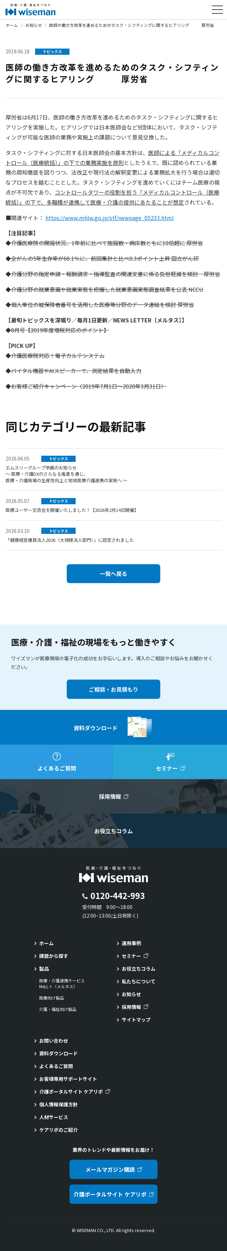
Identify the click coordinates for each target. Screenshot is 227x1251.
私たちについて (138, 981)
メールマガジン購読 (110, 1169)
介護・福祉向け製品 (57, 1009)
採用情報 (131, 1006)
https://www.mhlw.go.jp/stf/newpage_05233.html (109, 218)
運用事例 (131, 943)
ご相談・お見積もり (113, 689)
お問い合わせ (53, 1040)
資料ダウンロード (58, 1053)
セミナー (131, 955)
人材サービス (53, 1117)
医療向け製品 (51, 998)
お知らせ (33, 25)
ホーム (12, 25)
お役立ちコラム (138, 968)
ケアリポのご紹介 (58, 1129)
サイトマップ (136, 1019)
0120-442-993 (117, 895)
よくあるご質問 (56, 1066)
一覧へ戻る (113, 573)
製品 (44, 968)
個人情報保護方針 (58, 1104)
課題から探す (53, 955)
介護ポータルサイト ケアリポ (71, 1091)
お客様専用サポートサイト (68, 1078)
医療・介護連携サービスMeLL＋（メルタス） (62, 983)
